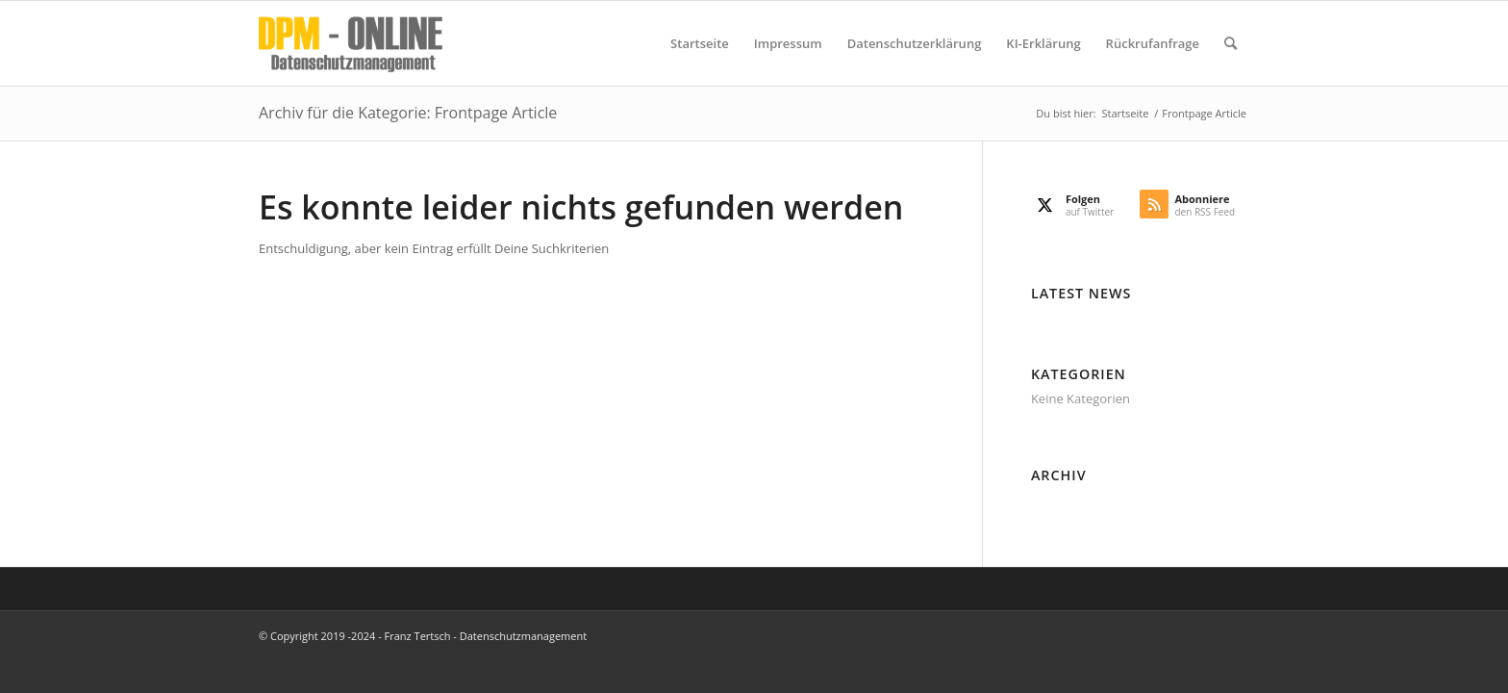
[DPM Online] (350, 43)
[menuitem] (699, 43)
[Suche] (1230, 43)
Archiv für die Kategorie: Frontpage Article (408, 112)
